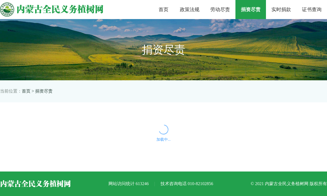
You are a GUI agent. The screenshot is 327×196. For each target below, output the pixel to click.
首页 (163, 9)
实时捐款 (281, 9)
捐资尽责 (251, 9)
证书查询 (312, 9)
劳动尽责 (220, 9)
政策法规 (189, 9)
